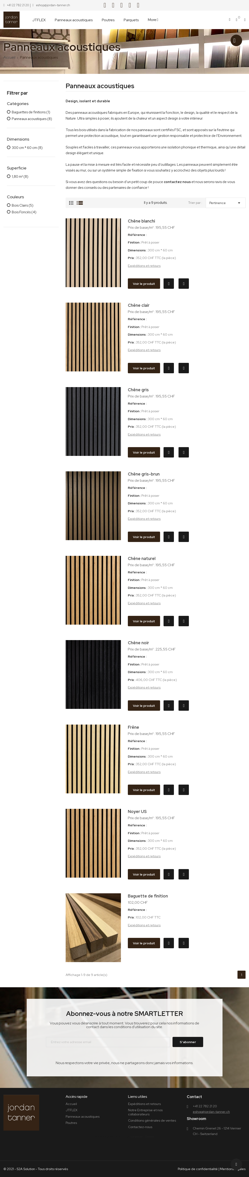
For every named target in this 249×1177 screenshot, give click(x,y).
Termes (149, 1136)
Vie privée (136, 1136)
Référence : (137, 235)
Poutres (71, 1123)
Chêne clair (138, 305)
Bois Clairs (22, 206)
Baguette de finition (148, 896)
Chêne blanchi (141, 221)
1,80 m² (20, 177)
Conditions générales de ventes (152, 1120)
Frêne (133, 727)
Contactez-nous (140, 1127)
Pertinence (225, 202)
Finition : (134, 242)
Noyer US (137, 811)
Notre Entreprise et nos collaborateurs (145, 1112)
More (152, 19)
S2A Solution (26, 1169)
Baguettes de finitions (31, 112)
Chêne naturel (141, 558)
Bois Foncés (24, 212)
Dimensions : (137, 250)
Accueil (71, 1104)
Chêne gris (138, 389)
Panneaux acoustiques (32, 119)
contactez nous (177, 182)
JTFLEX (71, 1110)
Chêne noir (138, 642)
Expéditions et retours (144, 266)
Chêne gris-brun (144, 474)
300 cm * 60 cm (27, 148)
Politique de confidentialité (198, 1169)
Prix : (131, 258)
